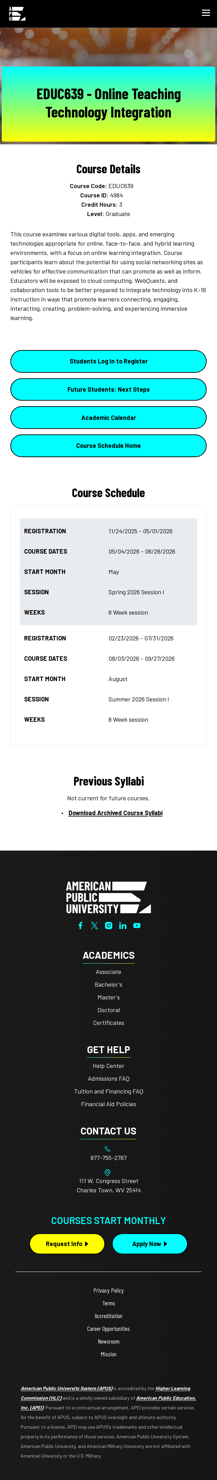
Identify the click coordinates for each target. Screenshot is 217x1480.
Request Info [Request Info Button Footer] (64, 1243)
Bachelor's (108, 984)
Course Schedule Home (108, 445)
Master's (108, 997)
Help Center (108, 1065)
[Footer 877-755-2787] (109, 1157)
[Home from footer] (108, 897)
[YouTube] (137, 924)
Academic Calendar (108, 417)
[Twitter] (94, 924)
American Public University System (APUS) (66, 1388)
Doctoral (108, 1010)
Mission (108, 1354)
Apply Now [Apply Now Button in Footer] (146, 1243)
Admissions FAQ (109, 1078)
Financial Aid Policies (108, 1104)
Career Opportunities (108, 1328)
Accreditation (108, 1315)
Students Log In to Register (109, 361)
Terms (108, 1303)
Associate (108, 971)
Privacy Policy (108, 1290)
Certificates (108, 1022)
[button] (206, 14)
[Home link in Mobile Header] (17, 14)
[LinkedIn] (122, 924)
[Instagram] (108, 924)
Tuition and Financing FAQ (108, 1091)
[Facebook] (80, 924)
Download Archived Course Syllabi (116, 812)
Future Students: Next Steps (109, 389)
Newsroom (109, 1341)
